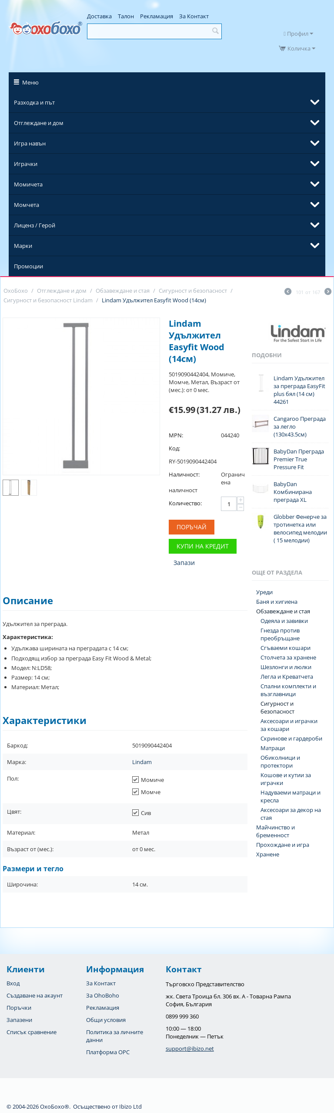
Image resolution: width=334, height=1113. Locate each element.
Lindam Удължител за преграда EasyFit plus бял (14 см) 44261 (299, 390)
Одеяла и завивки (284, 621)
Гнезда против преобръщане (280, 634)
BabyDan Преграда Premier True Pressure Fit (299, 459)
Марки (23, 246)
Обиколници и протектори (280, 761)
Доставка (99, 16)
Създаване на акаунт (35, 995)
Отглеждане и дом (38, 123)
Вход (13, 983)
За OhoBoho (102, 995)
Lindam (142, 762)
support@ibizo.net (190, 1048)
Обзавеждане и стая (283, 611)
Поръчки (19, 1008)
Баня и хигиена (276, 602)
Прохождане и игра (282, 845)
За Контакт (194, 16)
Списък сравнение (32, 1032)
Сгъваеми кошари (286, 648)
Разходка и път (34, 102)
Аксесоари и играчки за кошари (289, 725)
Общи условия (106, 1020)
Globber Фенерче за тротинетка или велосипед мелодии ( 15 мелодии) (300, 528)
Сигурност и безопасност (277, 707)
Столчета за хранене (288, 657)
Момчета (26, 205)
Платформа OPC (108, 1052)
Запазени (19, 1020)
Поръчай (192, 527)
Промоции (28, 266)
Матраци (273, 748)
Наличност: (184, 474)
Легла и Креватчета (287, 676)
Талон (126, 16)
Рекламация (156, 16)
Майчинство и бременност (275, 831)
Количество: (185, 503)
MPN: (176, 435)
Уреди (264, 592)
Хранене (267, 854)
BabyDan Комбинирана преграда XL (293, 492)
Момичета (28, 184)
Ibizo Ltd (130, 1106)
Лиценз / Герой (34, 225)
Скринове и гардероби (291, 738)
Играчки (25, 164)
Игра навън (30, 143)
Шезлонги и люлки (286, 667)
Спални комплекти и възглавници (288, 690)
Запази (184, 562)
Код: (174, 448)
